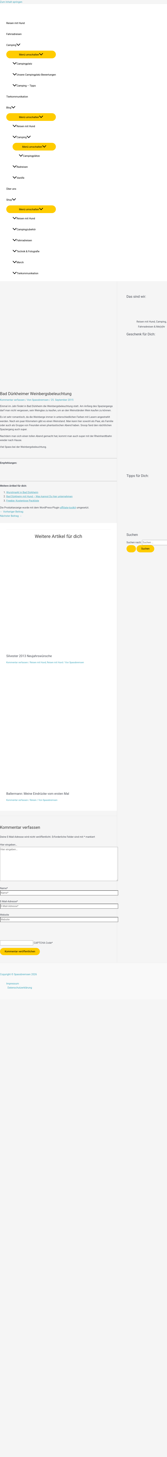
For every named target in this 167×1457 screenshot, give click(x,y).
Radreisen (20, 166)
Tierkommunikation (17, 96)
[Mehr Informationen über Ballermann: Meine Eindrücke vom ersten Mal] (84, 786)
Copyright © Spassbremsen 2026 (18, 974)
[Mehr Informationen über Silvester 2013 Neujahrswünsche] (86, 649)
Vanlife (18, 177)
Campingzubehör (24, 229)
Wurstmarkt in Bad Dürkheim (22, 492)
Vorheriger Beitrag (11, 511)
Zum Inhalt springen (11, 1)
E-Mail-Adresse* (9, 901)
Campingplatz (22, 63)
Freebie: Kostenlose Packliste (22, 500)
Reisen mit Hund (15, 23)
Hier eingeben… (8, 844)
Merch (18, 262)
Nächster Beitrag (11, 515)
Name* (4, 888)
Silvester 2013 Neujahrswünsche (29, 656)
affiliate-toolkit (68, 507)
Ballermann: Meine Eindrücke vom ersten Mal (37, 794)
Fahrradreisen (14, 34)
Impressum (12, 983)
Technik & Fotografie (26, 251)
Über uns (11, 188)
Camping (13, 45)
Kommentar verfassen (12, 399)
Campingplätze (29, 155)
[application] (18, 45)
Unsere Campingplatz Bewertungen (34, 74)
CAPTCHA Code (43, 942)
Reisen (33, 800)
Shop (11, 199)
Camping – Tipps (24, 85)
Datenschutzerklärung (20, 987)
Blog (10, 107)
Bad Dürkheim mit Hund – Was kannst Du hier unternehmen (39, 496)
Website (4, 914)
